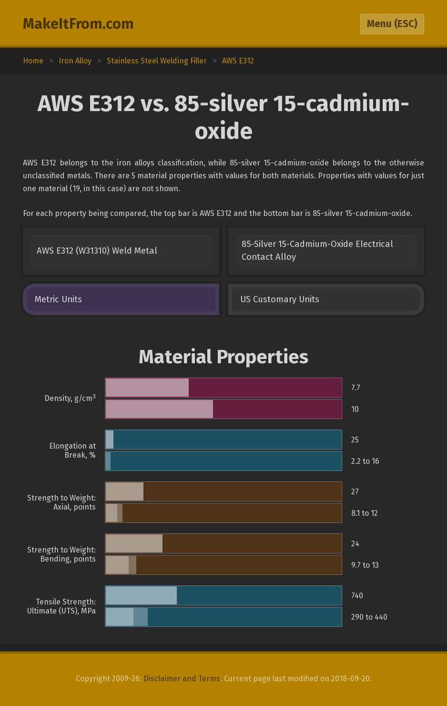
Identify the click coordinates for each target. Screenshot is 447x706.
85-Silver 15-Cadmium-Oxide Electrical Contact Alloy (317, 250)
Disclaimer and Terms (181, 678)
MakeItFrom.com (78, 23)
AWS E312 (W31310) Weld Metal (97, 251)
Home (33, 60)
